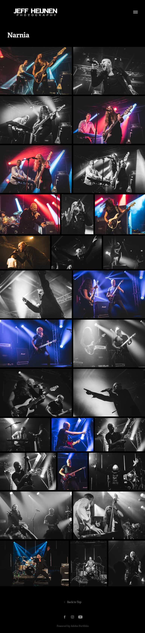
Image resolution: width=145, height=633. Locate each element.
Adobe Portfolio (80, 626)
